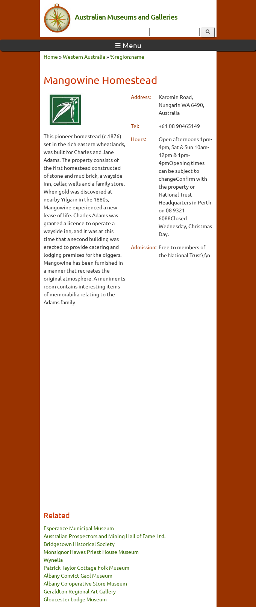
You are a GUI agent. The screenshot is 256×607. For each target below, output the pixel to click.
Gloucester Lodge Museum (75, 599)
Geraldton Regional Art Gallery (80, 591)
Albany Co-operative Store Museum (85, 583)
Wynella (53, 559)
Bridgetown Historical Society (79, 543)
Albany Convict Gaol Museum (78, 575)
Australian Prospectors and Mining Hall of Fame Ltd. (104, 535)
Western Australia (84, 56)
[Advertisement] (85, 350)
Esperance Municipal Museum (79, 528)
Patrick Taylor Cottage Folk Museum (86, 567)
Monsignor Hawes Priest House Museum (91, 551)
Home (51, 56)
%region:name (127, 56)
